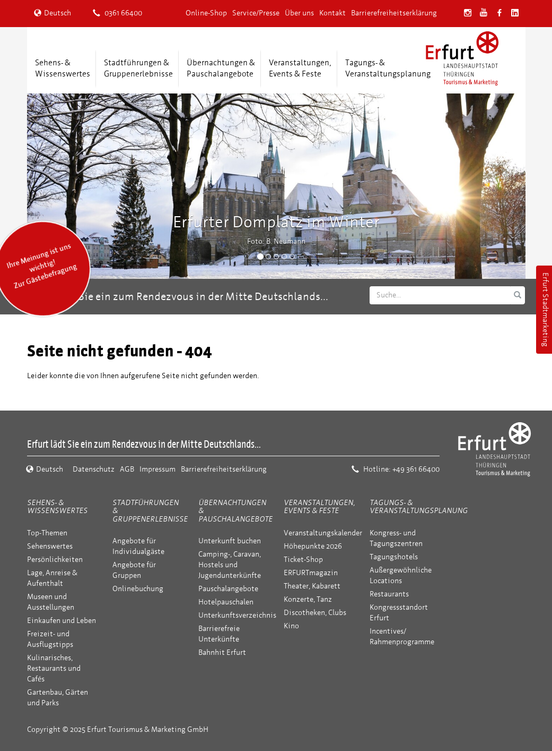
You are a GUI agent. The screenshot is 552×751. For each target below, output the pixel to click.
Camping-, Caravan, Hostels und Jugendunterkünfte (229, 565)
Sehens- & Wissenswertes (57, 506)
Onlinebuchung (137, 588)
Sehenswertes (50, 546)
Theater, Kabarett (312, 586)
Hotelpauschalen (225, 602)
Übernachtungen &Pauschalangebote (221, 68)
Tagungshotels (394, 556)
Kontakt (332, 13)
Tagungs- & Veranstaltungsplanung (419, 506)
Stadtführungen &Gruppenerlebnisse (138, 68)
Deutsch (52, 13)
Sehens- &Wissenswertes (62, 68)
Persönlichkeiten (55, 559)
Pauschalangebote (228, 588)
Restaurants (389, 594)
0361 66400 (117, 13)
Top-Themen (47, 532)
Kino (291, 625)
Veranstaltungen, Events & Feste (319, 506)
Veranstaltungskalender (323, 532)
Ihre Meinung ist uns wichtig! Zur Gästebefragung (41, 266)
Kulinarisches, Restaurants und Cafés (54, 668)
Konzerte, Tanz (308, 599)
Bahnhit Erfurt (222, 652)
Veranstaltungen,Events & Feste (300, 68)
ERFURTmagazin (311, 572)
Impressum (157, 469)
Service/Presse (255, 13)
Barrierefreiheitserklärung (394, 13)
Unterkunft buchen (229, 540)
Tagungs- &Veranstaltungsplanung (388, 68)
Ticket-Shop (303, 559)
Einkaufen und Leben (61, 620)
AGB (127, 469)
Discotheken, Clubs (315, 612)
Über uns (299, 13)
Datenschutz (94, 469)
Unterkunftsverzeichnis (237, 615)
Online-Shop (206, 13)
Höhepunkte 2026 (313, 546)
